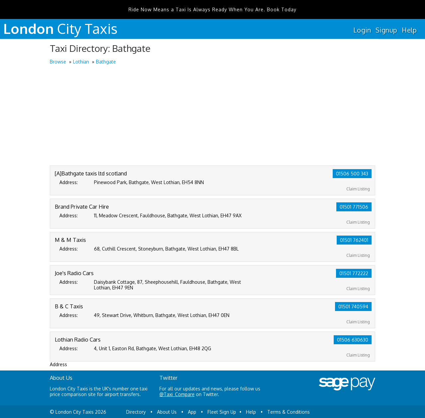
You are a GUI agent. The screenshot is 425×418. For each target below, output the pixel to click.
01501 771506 (354, 207)
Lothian (81, 61)
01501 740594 (353, 306)
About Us (167, 412)
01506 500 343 (352, 173)
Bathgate (106, 61)
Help (409, 30)
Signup (386, 30)
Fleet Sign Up (222, 412)
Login (362, 30)
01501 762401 (354, 240)
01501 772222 (353, 273)
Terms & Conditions (288, 412)
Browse (58, 61)
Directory (136, 412)
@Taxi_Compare (177, 394)
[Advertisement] (212, 115)
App (192, 412)
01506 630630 (352, 340)
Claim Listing (358, 188)
